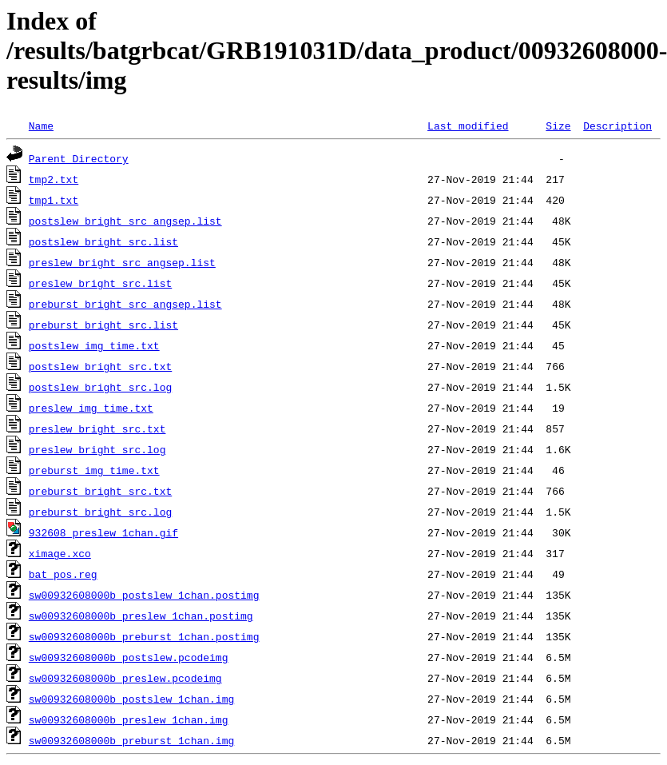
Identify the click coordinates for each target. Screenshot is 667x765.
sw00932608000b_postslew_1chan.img (131, 698)
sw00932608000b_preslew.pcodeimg (125, 678)
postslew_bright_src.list (103, 241)
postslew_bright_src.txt (100, 366)
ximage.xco (60, 553)
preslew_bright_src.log (97, 449)
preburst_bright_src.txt (100, 491)
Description (617, 125)
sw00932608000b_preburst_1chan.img (131, 740)
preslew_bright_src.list (100, 283)
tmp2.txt (53, 179)
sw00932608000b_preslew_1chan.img (128, 719)
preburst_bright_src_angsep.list (125, 304)
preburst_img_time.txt (94, 470)
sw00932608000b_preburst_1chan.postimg (144, 636)
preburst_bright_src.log (100, 511)
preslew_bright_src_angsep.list (122, 262)
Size (558, 125)
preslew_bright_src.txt (97, 428)
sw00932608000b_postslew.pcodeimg (128, 657)
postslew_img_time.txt (94, 345)
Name (41, 125)
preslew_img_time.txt (91, 407)
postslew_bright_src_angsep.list (125, 220)
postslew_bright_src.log (100, 387)
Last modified (467, 125)
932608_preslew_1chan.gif (103, 532)
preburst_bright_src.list (103, 324)
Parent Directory (79, 158)
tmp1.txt (53, 200)
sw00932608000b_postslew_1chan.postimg (144, 595)
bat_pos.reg (63, 574)
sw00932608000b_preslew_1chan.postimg (141, 615)
